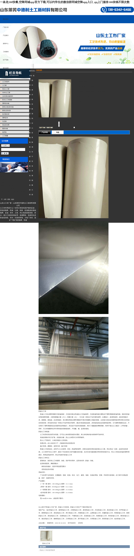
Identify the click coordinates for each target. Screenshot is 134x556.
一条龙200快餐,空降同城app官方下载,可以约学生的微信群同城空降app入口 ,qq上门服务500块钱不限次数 (65, 2)
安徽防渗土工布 (107, 513)
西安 (8, 199)
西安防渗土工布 (107, 519)
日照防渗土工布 (76, 510)
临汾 (12, 199)
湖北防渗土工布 (59, 513)
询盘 (57, 132)
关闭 (80, 523)
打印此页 (72, 523)
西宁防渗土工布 (83, 519)
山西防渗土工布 (95, 513)
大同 (5, 199)
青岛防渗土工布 (113, 516)
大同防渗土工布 (95, 519)
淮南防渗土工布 (101, 516)
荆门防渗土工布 (71, 513)
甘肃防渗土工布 (65, 516)
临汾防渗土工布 (119, 519)
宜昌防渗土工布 (89, 516)
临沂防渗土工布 (51, 510)
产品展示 (50, 70)
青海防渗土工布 (119, 513)
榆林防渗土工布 (59, 519)
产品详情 (45, 132)
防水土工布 (46, 543)
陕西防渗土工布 (47, 513)
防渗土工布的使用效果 (47, 550)
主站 (30, 75)
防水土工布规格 (60, 70)
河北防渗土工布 (100, 510)
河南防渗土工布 (83, 513)
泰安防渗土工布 (88, 510)
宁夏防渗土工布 (77, 516)
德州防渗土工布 (64, 510)
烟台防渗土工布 (47, 519)
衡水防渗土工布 (112, 510)
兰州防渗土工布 (71, 519)
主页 (44, 70)
